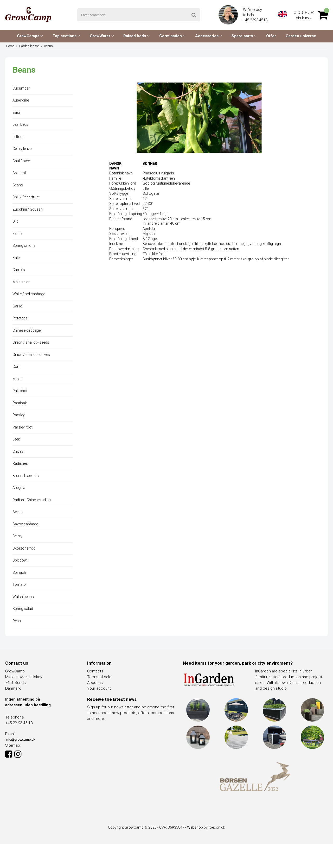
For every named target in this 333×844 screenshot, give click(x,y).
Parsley (18, 415)
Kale (16, 258)
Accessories (208, 36)
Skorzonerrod (23, 548)
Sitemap (12, 745)
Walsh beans (23, 597)
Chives (17, 451)
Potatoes (20, 318)
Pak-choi (19, 391)
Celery (17, 536)
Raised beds (136, 36)
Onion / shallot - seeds (30, 342)
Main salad (21, 282)
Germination (172, 36)
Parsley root (22, 427)
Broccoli (19, 173)
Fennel (17, 233)
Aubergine (20, 100)
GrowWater (102, 36)
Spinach (19, 572)
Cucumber (21, 88)
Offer (271, 36)
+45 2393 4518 (255, 20)
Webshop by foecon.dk (206, 827)
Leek (16, 439)
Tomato (19, 584)
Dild (15, 221)
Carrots (18, 270)
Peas (16, 621)
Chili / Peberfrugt (26, 197)
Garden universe (301, 36)
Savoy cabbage (25, 524)
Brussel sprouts (25, 476)
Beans (17, 185)
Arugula (18, 488)
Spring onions (24, 245)
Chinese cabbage (26, 330)
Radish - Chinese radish (31, 500)
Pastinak (19, 403)
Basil (16, 112)
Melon (17, 379)
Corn (16, 366)
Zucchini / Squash (27, 209)
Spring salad (22, 609)
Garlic (17, 306)
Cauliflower (21, 161)
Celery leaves (23, 149)
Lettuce (18, 137)
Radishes (20, 463)
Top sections (66, 36)
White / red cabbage (28, 294)
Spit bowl (20, 560)
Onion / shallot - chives (31, 354)
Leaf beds (20, 124)
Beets (17, 512)
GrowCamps (30, 36)
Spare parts (244, 36)
